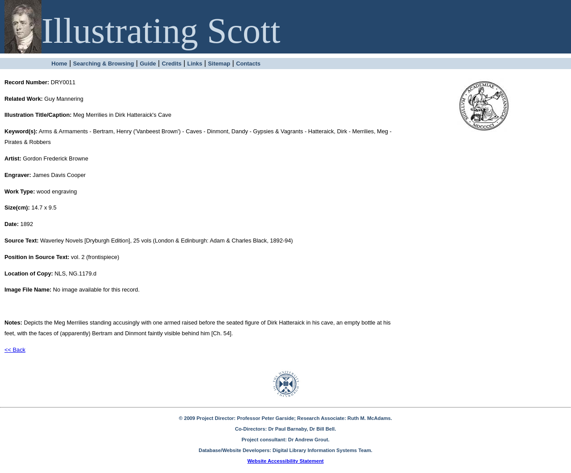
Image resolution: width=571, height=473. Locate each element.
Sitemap (219, 63)
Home (59, 63)
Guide (148, 63)
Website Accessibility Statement (286, 461)
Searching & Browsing (103, 63)
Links (194, 63)
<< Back (14, 349)
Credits (172, 63)
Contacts (248, 63)
